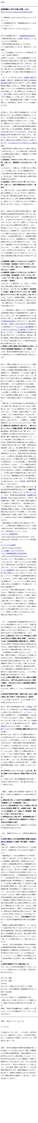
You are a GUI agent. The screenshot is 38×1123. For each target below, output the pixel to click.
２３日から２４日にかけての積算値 (13, 329)
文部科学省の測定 (8, 321)
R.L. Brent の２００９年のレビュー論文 (22, 143)
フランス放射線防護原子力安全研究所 (14, 553)
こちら (26, 28)
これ (7, 562)
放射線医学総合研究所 (27, 36)
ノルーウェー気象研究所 (9, 534)
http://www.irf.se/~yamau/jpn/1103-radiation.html (16, 12)
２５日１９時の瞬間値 (25, 327)
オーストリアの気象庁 (8, 545)
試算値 (29, 706)
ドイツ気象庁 (5, 551)
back (2, 2)
